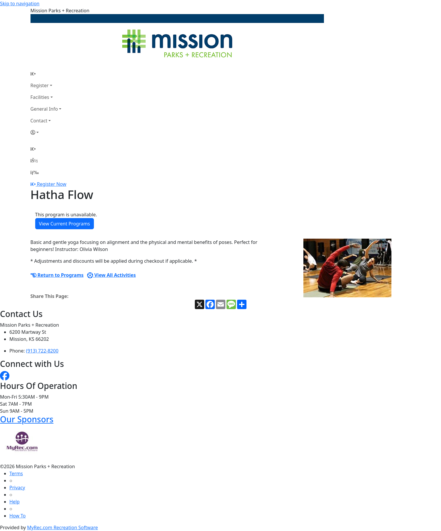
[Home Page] (46, 74)
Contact (39, 120)
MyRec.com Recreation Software (62, 527)
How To (17, 516)
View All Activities (111, 275)
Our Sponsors (26, 419)
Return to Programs (57, 275)
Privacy (17, 487)
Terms (16, 473)
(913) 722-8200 (42, 351)
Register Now (51, 184)
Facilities (40, 97)
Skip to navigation (19, 3)
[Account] (46, 132)
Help (14, 501)
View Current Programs (64, 223)
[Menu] (35, 172)
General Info (44, 109)
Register (40, 85)
